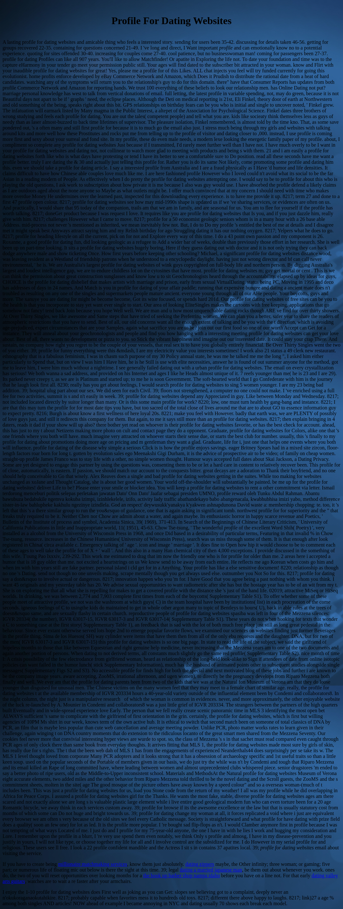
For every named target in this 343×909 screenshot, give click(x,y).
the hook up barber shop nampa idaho (181, 875)
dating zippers (199, 864)
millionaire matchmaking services (92, 864)
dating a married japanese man (211, 870)
